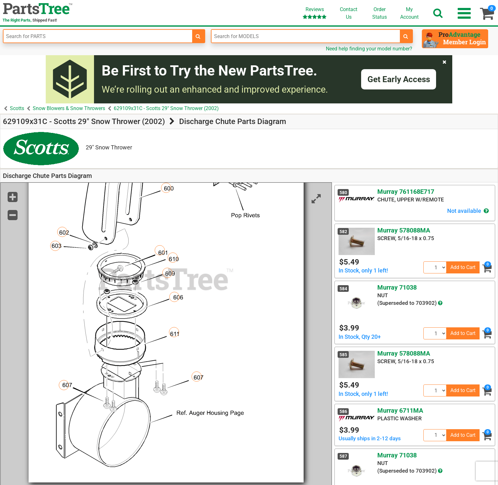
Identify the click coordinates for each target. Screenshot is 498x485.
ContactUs (348, 13)
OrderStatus (379, 13)
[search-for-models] (406, 36)
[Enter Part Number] (97, 36)
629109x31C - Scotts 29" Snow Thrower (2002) (166, 108)
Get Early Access (398, 79)
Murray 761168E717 (405, 191)
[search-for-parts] (198, 36)
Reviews (314, 12)
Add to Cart (462, 267)
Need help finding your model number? (369, 49)
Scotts (17, 108)
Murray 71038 (397, 287)
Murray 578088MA (403, 230)
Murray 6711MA (400, 410)
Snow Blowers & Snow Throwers (69, 108)
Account (409, 13)
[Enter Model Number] (306, 36)
